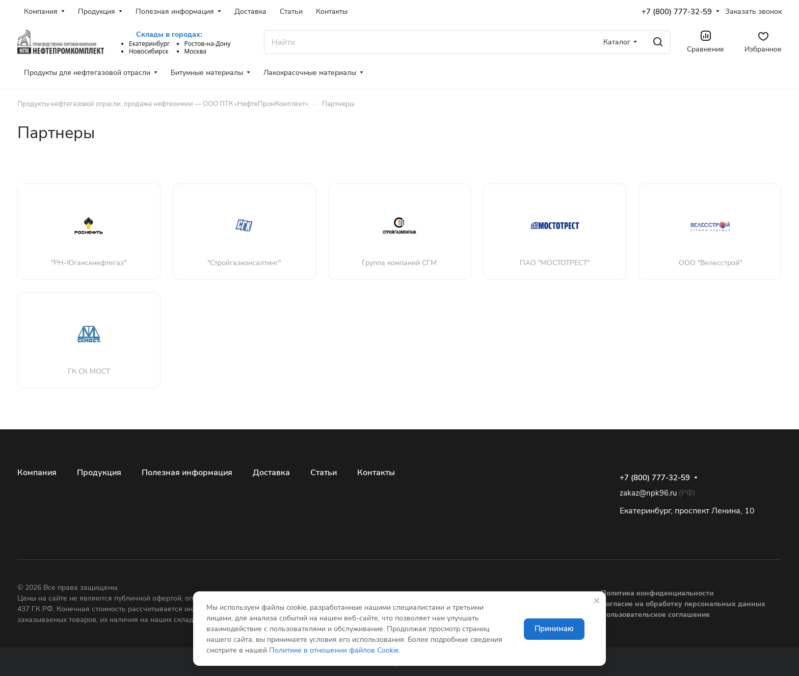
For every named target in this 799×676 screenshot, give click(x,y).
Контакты (376, 472)
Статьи (323, 472)
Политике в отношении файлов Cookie (333, 650)
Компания (37, 472)
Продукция (99, 472)
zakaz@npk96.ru (648, 493)
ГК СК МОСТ (89, 371)
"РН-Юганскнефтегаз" (88, 263)
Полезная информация (187, 472)
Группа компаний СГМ (399, 263)
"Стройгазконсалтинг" (244, 263)
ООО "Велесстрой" (710, 263)
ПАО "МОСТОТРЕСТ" (555, 263)
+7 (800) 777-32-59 (677, 11)
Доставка (271, 472)
